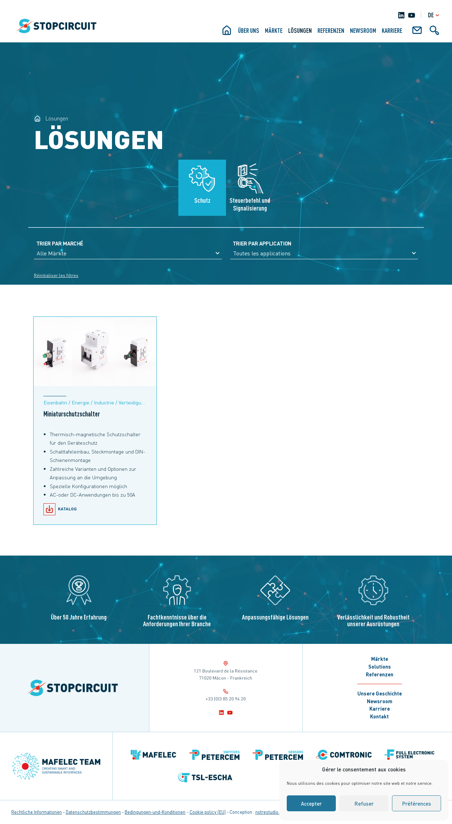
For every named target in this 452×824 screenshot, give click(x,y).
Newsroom (363, 30)
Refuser (364, 803)
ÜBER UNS (248, 30)
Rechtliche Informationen (36, 812)
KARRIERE (392, 30)
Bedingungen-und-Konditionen (155, 812)
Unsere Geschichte (379, 693)
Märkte (273, 30)
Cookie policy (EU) (208, 812)
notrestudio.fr (268, 812)
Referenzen (330, 30)
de (434, 15)
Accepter (311, 803)
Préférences (416, 803)
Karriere (379, 708)
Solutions (379, 666)
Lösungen (300, 30)
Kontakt (379, 716)
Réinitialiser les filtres (56, 275)
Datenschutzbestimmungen (93, 812)
